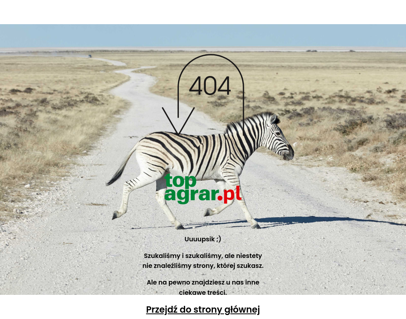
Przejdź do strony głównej (203, 309)
